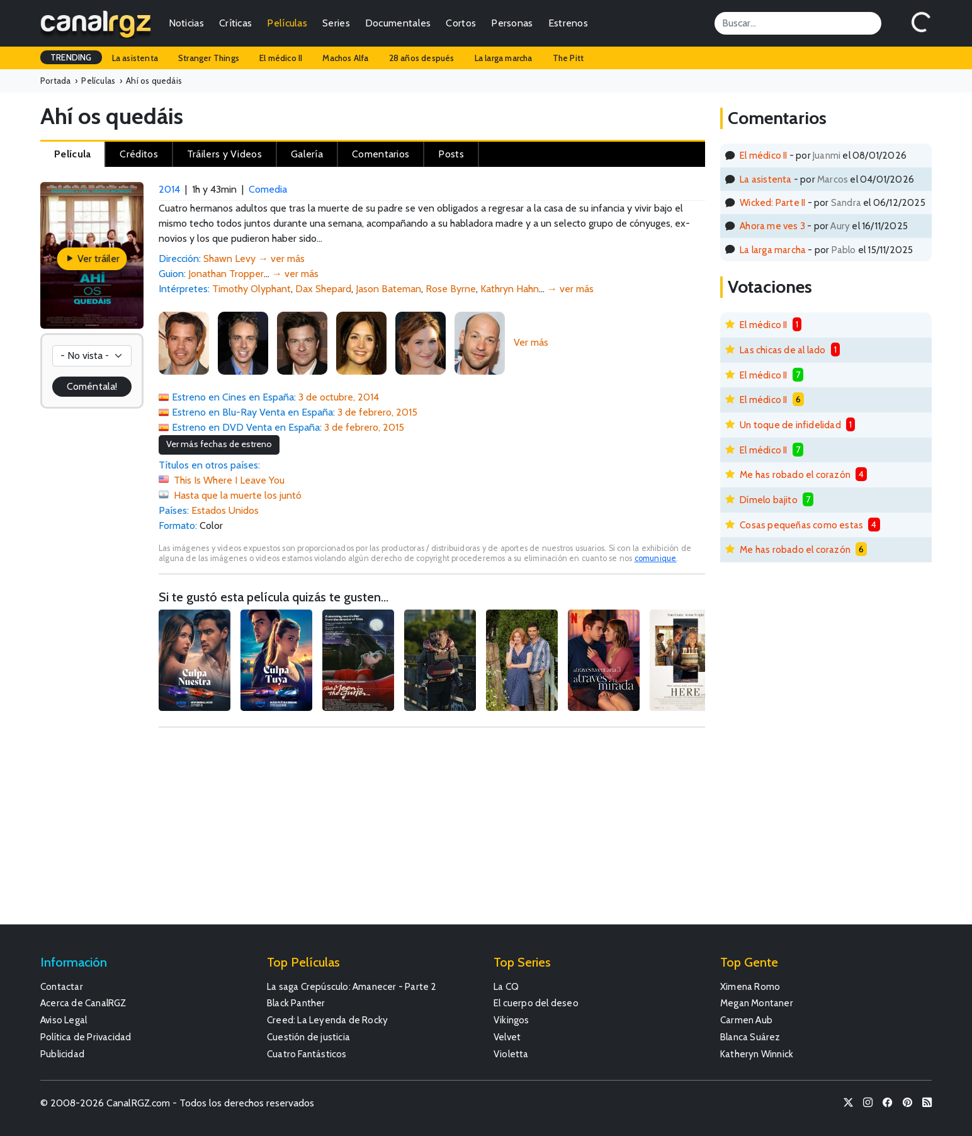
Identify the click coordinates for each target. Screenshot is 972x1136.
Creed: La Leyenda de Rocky (327, 1020)
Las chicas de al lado (782, 350)
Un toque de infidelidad (790, 425)
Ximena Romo (750, 986)
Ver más (531, 342)
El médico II (280, 58)
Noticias (186, 23)
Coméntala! (92, 386)
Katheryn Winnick (756, 1054)
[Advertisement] (432, 832)
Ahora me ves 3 (772, 226)
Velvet (507, 1037)
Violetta (511, 1054)
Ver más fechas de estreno (219, 444)
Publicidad (62, 1054)
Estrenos (568, 23)
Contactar (61, 986)
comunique (656, 558)
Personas (512, 23)
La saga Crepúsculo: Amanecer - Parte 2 (352, 986)
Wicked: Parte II (772, 202)
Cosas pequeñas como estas (801, 525)
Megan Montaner (756, 1003)
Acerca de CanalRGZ (83, 1003)
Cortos (461, 23)
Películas (287, 23)
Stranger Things (208, 58)
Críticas (235, 23)
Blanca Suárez (750, 1037)
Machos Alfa (345, 58)
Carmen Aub (746, 1020)
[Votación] (92, 355)
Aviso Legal (63, 1020)
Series (336, 23)
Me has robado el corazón (795, 474)
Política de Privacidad (85, 1037)
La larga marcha (504, 58)
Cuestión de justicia (308, 1037)
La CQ (506, 986)
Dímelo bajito (769, 500)
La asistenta (135, 58)
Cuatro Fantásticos (307, 1054)
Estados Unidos (225, 510)
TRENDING (71, 57)
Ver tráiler (92, 258)
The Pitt (568, 58)
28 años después (422, 58)
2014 (169, 189)
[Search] (798, 23)
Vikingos (511, 1020)
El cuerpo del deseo (536, 1003)
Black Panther (296, 1003)
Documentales (398, 23)
